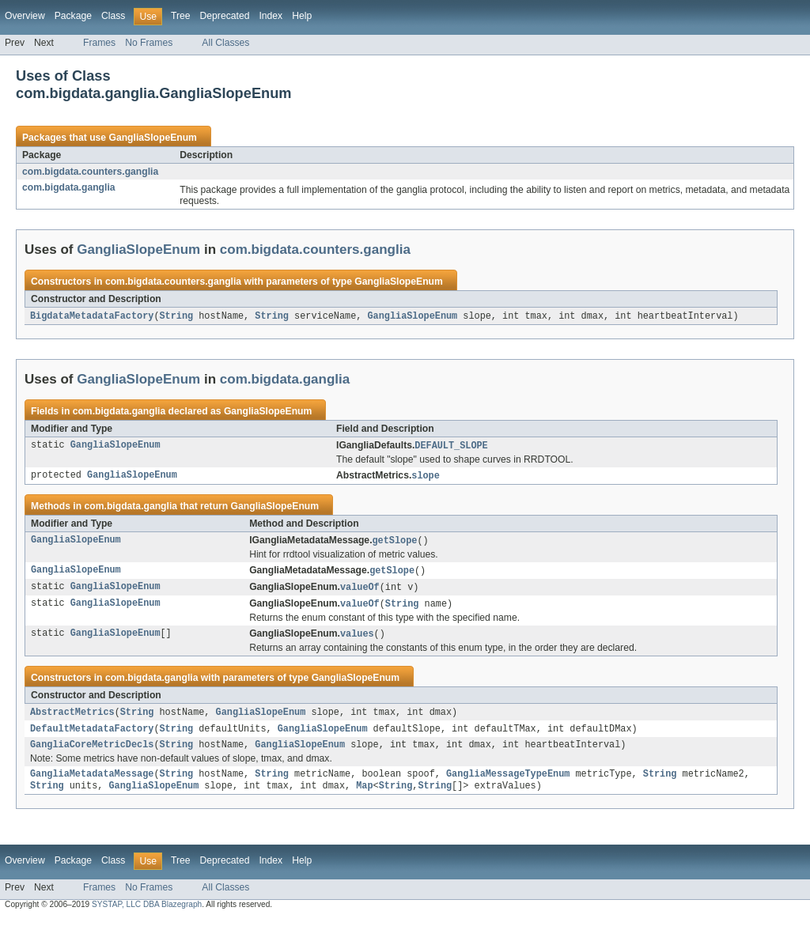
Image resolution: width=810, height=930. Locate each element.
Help (302, 15)
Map (364, 797)
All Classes (225, 42)
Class (113, 15)
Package (73, 15)
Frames (99, 42)
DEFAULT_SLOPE (450, 446)
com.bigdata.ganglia (68, 187)
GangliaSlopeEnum (152, 137)
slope (425, 477)
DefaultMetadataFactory (91, 736)
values (357, 639)
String (176, 316)
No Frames (148, 42)
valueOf (360, 591)
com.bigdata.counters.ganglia (90, 171)
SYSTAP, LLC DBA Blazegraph (147, 916)
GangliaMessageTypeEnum (508, 784)
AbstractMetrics (72, 719)
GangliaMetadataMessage (91, 784)
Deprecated (225, 15)
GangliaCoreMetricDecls (91, 753)
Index (270, 15)
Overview (25, 15)
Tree (181, 15)
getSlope (394, 543)
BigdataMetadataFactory (91, 316)
